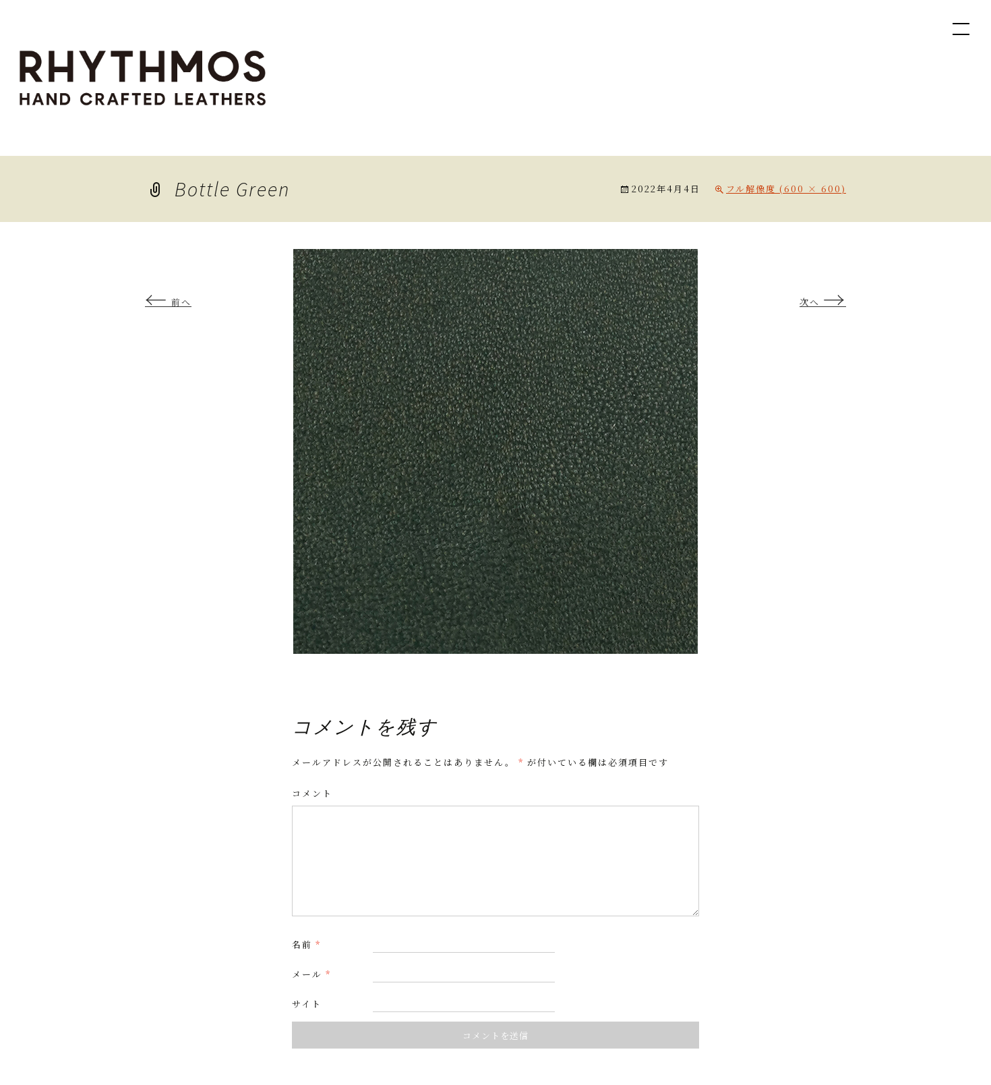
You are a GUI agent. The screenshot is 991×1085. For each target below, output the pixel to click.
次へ (823, 302)
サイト (307, 1003)
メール (311, 974)
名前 (306, 944)
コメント (312, 793)
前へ (168, 302)
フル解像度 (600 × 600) (786, 188)
